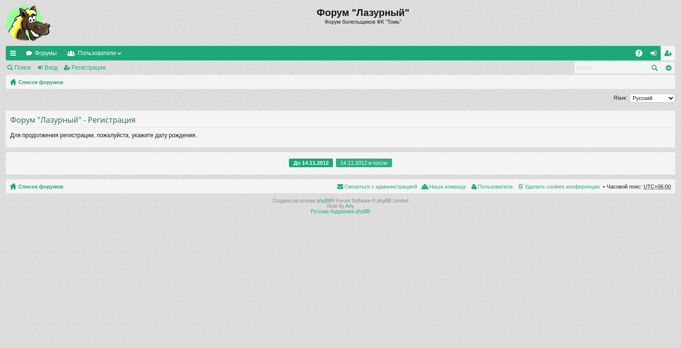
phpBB (324, 200)
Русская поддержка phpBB (340, 211)
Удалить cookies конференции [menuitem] (562, 186)
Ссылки (15, 55)
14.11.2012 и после (363, 163)
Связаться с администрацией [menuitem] (381, 186)
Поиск (22, 67)
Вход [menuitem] (656, 55)
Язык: (620, 98)
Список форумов (40, 82)
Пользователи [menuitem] (495, 186)
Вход (51, 67)
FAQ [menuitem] (642, 55)
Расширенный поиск (668, 67)
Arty (350, 206)
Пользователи (97, 53)
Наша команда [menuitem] (447, 186)
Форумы (46, 53)
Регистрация (89, 67)
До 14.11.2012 (311, 163)
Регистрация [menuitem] (670, 55)
